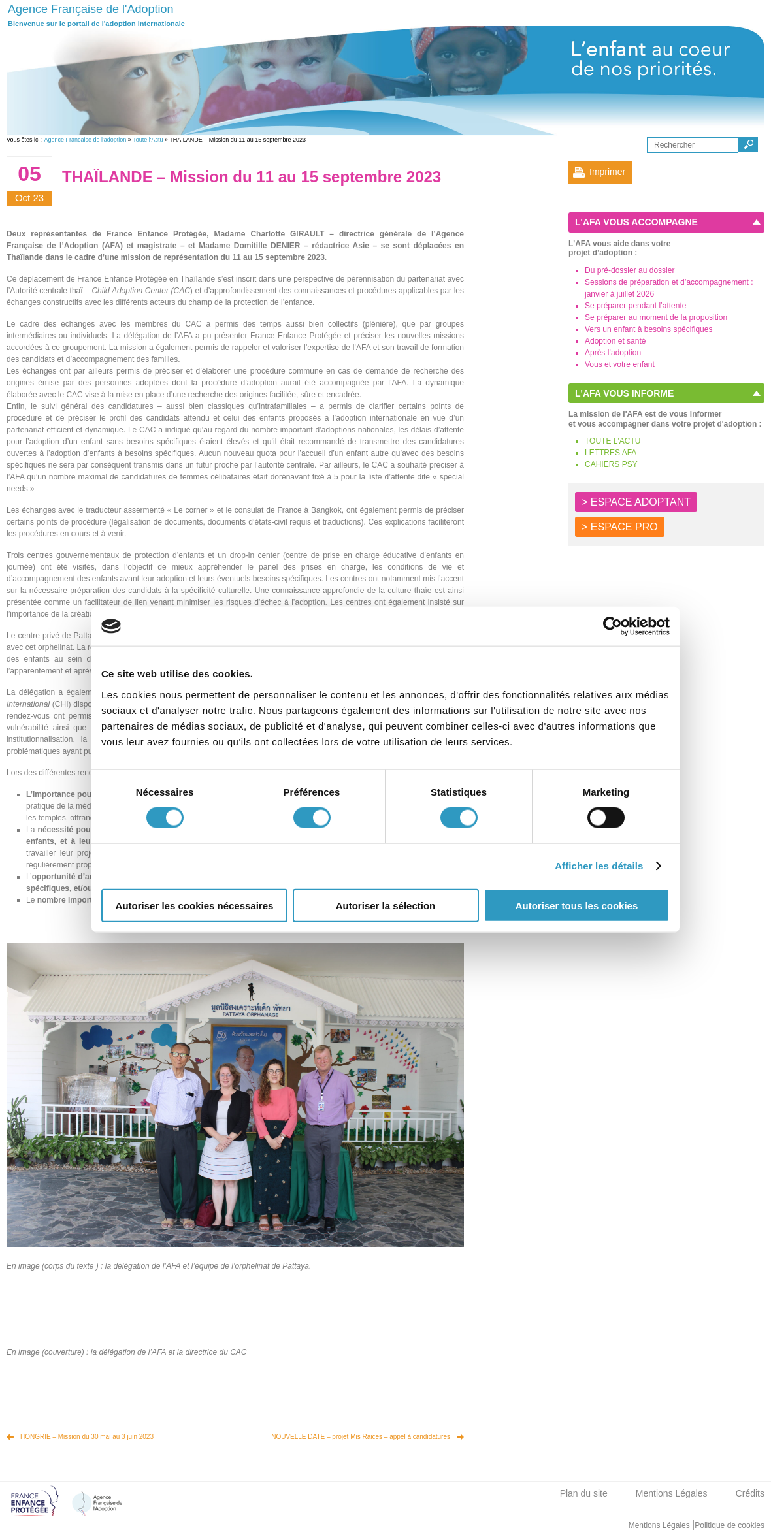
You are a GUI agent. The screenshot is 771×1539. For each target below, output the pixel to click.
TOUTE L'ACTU (612, 441)
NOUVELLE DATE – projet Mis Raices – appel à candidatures (360, 1436)
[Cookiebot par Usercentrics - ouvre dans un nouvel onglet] (612, 626)
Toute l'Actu (148, 140)
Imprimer (607, 172)
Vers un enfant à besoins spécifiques (648, 329)
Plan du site (584, 1493)
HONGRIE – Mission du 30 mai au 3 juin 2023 (87, 1436)
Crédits (750, 1493)
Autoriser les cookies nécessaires (195, 905)
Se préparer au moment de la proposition (656, 317)
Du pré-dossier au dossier (629, 270)
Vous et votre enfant (620, 364)
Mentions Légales (672, 1493)
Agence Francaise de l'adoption (85, 140)
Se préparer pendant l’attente (635, 305)
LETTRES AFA (610, 452)
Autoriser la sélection (386, 905)
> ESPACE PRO (620, 526)
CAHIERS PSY (611, 464)
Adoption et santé (615, 341)
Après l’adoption (613, 352)
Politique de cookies (729, 1525)
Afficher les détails (599, 865)
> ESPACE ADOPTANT (636, 502)
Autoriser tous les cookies (577, 905)
